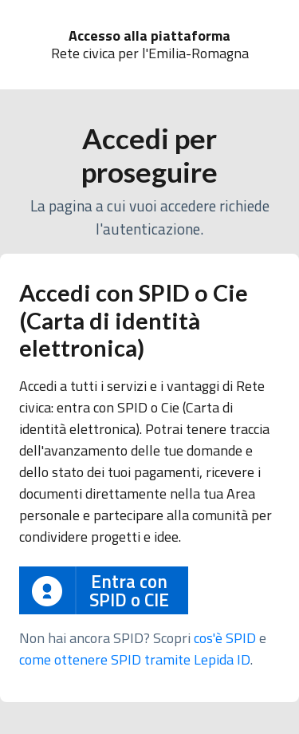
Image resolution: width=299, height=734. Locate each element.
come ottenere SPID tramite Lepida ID (134, 659)
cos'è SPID (225, 638)
